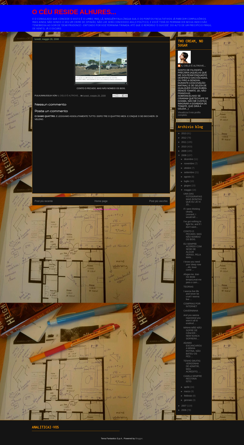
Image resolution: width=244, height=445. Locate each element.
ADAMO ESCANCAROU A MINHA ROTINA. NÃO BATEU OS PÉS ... (192, 350)
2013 (184, 133)
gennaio (188, 400)
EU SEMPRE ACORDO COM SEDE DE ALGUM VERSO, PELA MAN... (192, 251)
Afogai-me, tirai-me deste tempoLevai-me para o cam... (192, 278)
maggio (188, 190)
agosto (187, 176)
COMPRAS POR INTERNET (191, 305)
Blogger (138, 438)
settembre (189, 172)
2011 (184, 142)
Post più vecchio (158, 201)
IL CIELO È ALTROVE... (193, 65)
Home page (101, 201)
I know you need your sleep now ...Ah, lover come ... (192, 265)
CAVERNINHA (190, 310)
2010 (184, 146)
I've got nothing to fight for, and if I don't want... (192, 224)
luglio (187, 181)
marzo (187, 391)
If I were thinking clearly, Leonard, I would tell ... (191, 213)
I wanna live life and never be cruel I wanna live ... (191, 295)
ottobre (188, 168)
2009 (184, 151)
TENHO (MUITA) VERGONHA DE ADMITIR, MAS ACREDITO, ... (192, 366)
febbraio (188, 395)
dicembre (189, 159)
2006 (184, 410)
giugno (187, 185)
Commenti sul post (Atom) (106, 209)
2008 (184, 155)
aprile (187, 387)
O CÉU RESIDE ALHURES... (74, 11)
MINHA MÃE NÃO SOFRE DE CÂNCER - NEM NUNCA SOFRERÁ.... (192, 333)
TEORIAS (188, 286)
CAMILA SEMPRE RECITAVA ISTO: (192, 379)
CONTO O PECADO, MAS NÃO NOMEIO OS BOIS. (192, 235)
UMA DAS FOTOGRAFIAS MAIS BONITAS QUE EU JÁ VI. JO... (192, 199)
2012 (184, 137)
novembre (189, 163)
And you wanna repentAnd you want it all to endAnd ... (192, 319)
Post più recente (44, 201)
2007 (184, 405)
